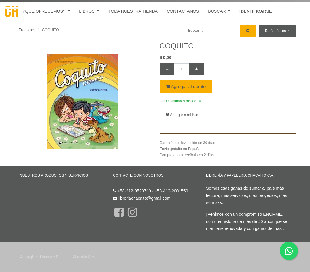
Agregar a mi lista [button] (182, 115)
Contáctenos (125, 184)
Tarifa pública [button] (276, 31)
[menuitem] (133, 11)
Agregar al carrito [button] (186, 86)
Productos (27, 30)
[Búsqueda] (248, 31)
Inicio (25, 184)
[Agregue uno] (196, 69)
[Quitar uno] (167, 69)
